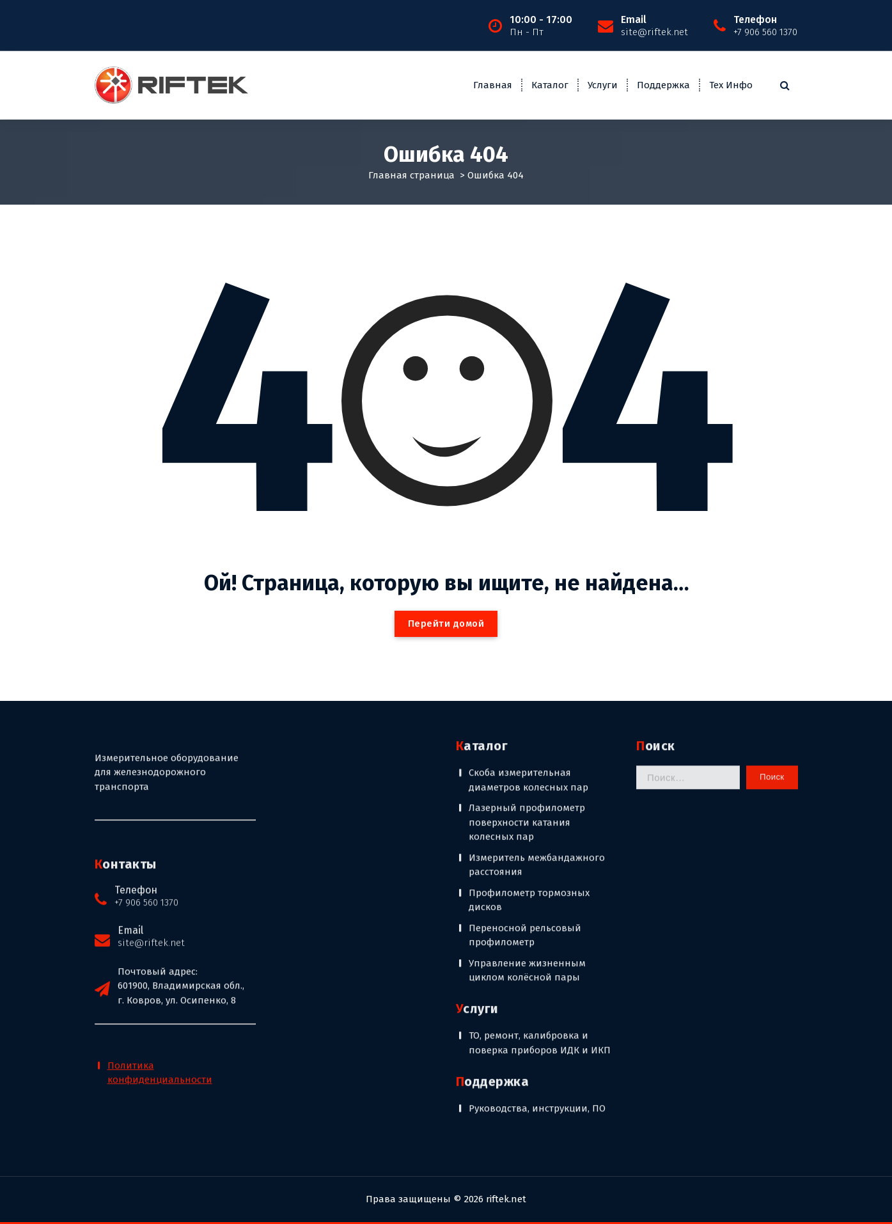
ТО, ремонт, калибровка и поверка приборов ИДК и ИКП (540, 876)
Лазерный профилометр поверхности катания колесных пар (527, 656)
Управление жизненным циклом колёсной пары (527, 804)
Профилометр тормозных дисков (529, 734)
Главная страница (411, 174)
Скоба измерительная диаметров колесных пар (528, 613)
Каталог (549, 85)
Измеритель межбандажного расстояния (537, 699)
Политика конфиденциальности (159, 906)
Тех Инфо (731, 85)
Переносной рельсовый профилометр (525, 769)
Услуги (603, 85)
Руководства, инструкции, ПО (537, 942)
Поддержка (663, 85)
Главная (492, 85)
